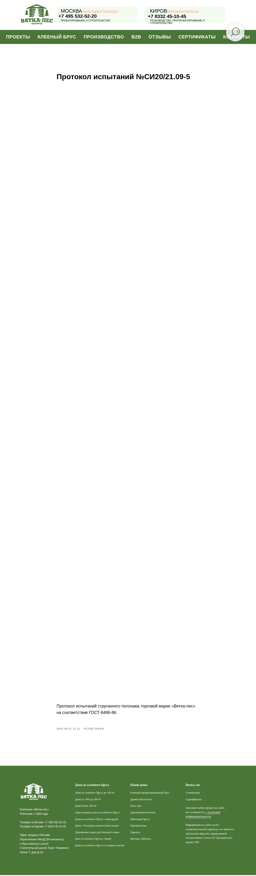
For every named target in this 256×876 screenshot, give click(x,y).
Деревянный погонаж (143, 813)
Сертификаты (197, 36)
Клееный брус (57, 36)
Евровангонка (138, 826)
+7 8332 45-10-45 (167, 16)
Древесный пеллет (141, 800)
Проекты (18, 36)
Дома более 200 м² (86, 806)
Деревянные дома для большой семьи (97, 833)
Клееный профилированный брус (150, 793)
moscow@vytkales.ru (100, 11)
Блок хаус (136, 806)
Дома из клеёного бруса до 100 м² (95, 793)
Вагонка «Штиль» (141, 839)
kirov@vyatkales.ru (183, 11)
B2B (136, 36)
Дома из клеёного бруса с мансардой (96, 819)
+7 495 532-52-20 (78, 16)
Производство (104, 36)
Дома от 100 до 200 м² (88, 800)
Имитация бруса (140, 819)
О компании (193, 793)
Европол (135, 833)
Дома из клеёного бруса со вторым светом (99, 846)
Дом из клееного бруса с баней (93, 839)
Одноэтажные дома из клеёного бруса (97, 813)
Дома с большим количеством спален (97, 826)
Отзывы (160, 36)
